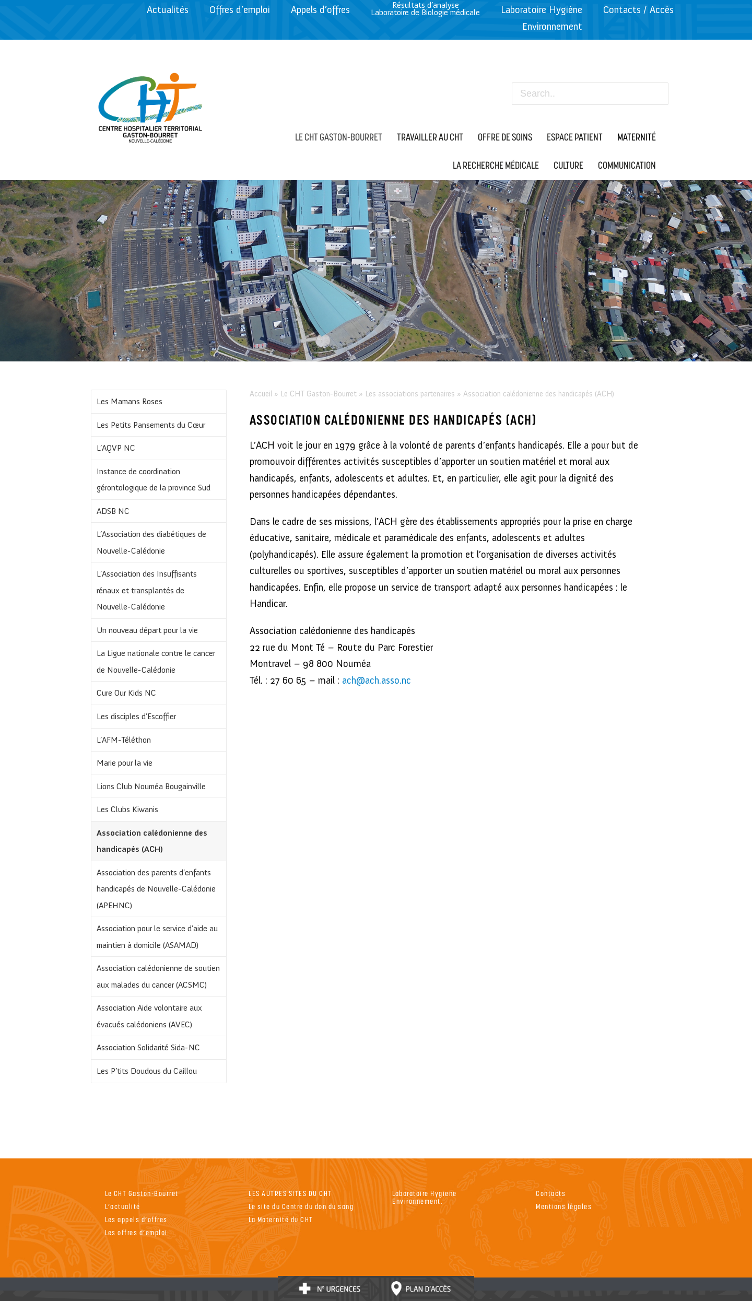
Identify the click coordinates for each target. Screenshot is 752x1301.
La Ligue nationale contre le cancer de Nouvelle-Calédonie (156, 661)
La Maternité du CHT (281, 1219)
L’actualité (122, 1206)
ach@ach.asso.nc (376, 680)
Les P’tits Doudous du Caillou (147, 1071)
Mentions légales (564, 1206)
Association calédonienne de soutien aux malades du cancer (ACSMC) (158, 976)
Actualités (168, 10)
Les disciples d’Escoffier (136, 716)
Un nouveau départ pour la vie (147, 630)
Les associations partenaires (410, 393)
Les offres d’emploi (136, 1232)
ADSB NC (113, 511)
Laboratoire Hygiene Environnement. (424, 1197)
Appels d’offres (320, 10)
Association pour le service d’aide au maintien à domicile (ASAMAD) (157, 936)
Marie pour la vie (124, 763)
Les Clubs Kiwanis (127, 809)
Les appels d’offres (136, 1219)
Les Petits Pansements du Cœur (151, 425)
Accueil (261, 393)
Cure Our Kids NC (126, 693)
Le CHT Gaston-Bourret (318, 393)
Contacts (551, 1193)
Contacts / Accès (638, 10)
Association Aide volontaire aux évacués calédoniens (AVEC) (149, 1016)
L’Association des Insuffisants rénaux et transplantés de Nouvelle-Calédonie (147, 590)
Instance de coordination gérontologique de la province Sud (153, 479)
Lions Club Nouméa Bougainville (151, 786)
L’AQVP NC (116, 448)
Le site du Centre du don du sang (301, 1206)
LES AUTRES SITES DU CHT (290, 1193)
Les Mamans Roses (129, 401)
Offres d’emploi (239, 10)
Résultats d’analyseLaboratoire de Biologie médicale (425, 8)
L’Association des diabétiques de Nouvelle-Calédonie (151, 542)
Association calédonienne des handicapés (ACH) (152, 841)
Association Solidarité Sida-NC (148, 1047)
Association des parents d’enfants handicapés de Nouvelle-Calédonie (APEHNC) (156, 889)
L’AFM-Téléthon (124, 740)
